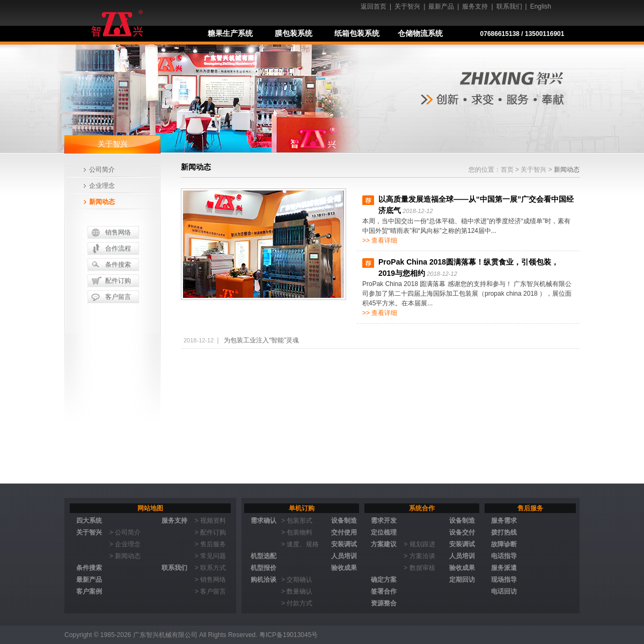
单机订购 (301, 508)
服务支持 (475, 6)
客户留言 (118, 297)
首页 (507, 169)
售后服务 (530, 508)
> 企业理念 (125, 544)
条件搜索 (118, 264)
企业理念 (102, 185)
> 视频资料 (210, 520)
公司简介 (102, 169)
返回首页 (373, 6)
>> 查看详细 (379, 240)
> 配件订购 (210, 532)
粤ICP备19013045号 (288, 635)
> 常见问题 (210, 556)
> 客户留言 (210, 591)
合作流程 (118, 248)
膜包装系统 (293, 33)
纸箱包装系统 (356, 33)
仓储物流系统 (420, 33)
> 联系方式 (210, 568)
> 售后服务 (210, 544)
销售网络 (118, 232)
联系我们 (509, 6)
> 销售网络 (210, 579)
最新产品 (441, 6)
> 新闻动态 (125, 556)
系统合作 (422, 508)
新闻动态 (102, 202)
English (540, 6)
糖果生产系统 (230, 33)
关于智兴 (407, 6)
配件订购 (118, 280)
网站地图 (150, 508)
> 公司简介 (125, 532)
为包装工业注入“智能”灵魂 (261, 340)
